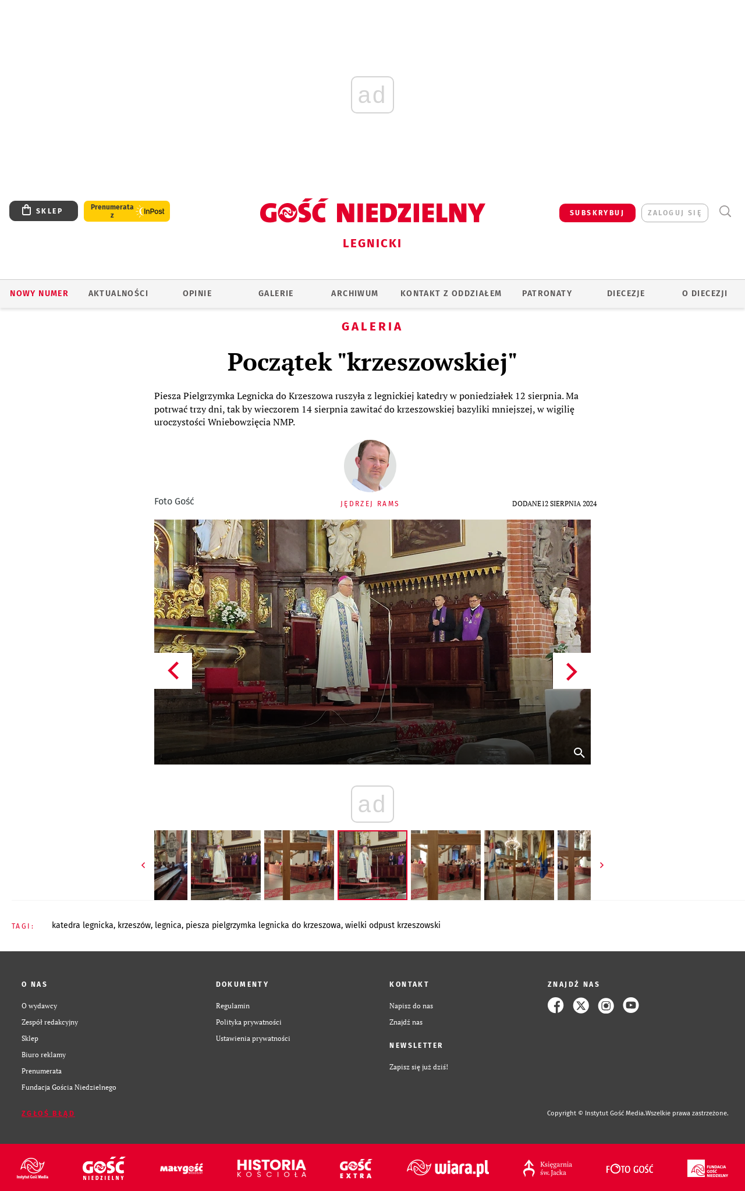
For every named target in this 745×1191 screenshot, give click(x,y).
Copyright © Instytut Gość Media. (596, 1113)
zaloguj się (675, 213)
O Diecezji (705, 293)
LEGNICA (168, 925)
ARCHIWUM (354, 293)
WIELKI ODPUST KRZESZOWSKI (393, 925)
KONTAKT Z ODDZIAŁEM (451, 293)
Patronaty (547, 293)
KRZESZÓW (134, 925)
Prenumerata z (112, 211)
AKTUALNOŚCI (118, 293)
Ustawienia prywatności (253, 1038)
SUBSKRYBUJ (597, 213)
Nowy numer (39, 293)
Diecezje (626, 293)
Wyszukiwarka (725, 211)
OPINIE (197, 293)
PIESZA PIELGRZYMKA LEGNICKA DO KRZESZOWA (263, 925)
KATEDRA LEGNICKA (82, 925)
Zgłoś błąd (48, 1114)
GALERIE (276, 293)
